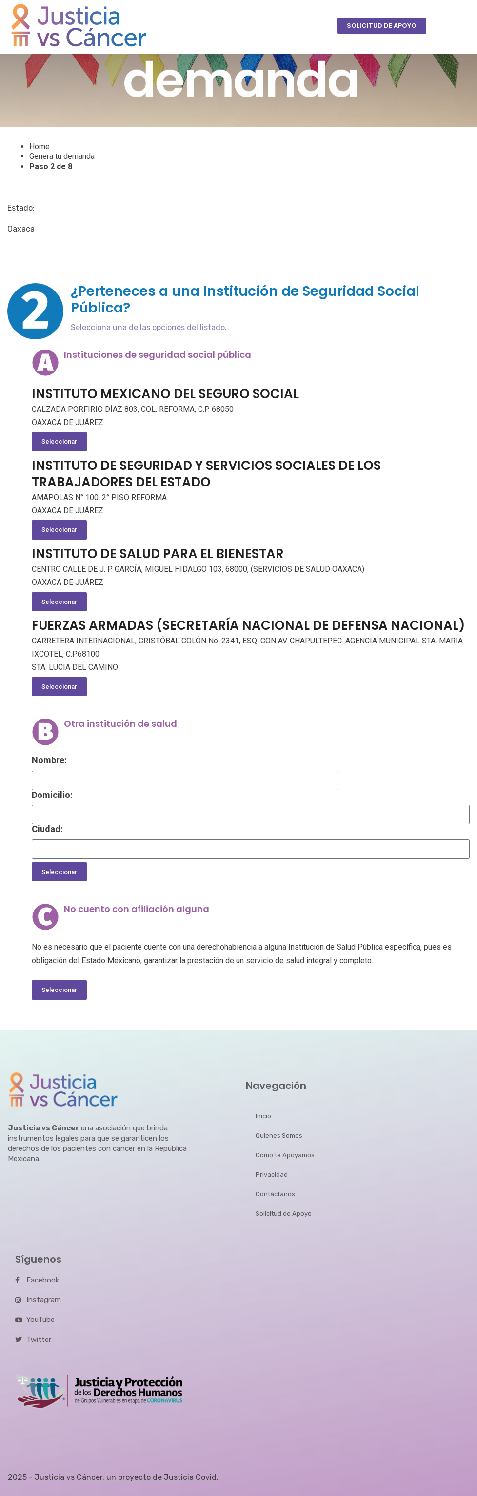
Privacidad (272, 1174)
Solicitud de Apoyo (284, 1213)
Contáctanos (275, 1194)
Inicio (263, 1116)
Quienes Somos (279, 1135)
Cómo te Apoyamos (285, 1155)
